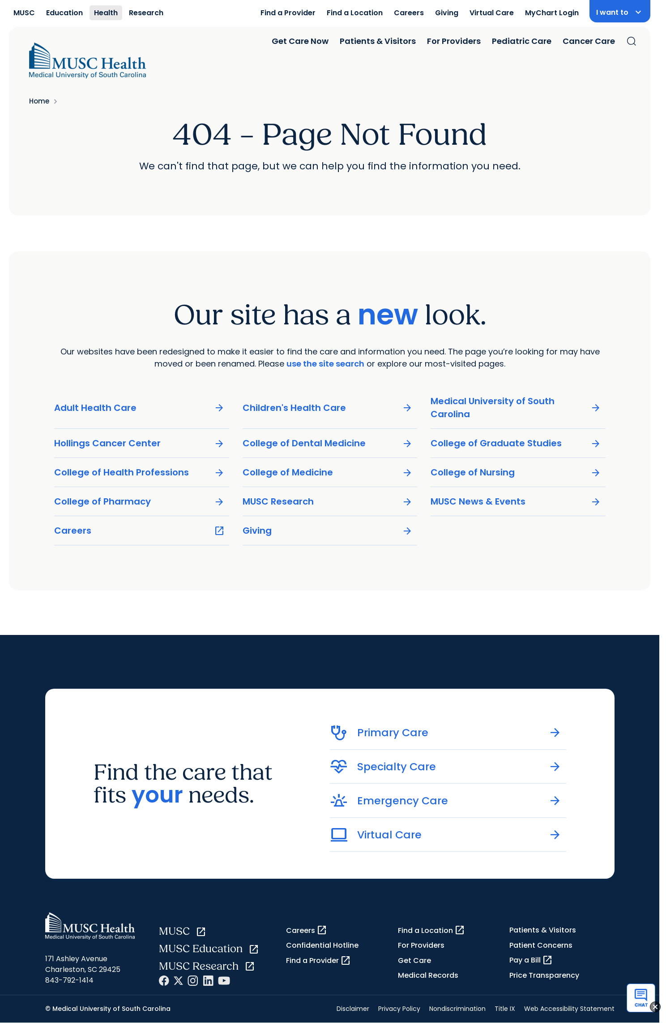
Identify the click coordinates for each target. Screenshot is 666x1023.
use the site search (325, 363)
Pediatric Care (521, 41)
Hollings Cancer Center (139, 443)
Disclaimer (353, 1008)
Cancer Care (589, 41)
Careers (409, 13)
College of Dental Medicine (327, 443)
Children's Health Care (327, 407)
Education (64, 13)
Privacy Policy (399, 1008)
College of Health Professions (139, 472)
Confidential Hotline (322, 945)
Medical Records (428, 975)
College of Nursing (516, 472)
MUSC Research (327, 501)
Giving (446, 13)
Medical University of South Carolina (516, 407)
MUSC (24, 13)
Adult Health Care (139, 407)
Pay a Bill (531, 960)
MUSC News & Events (516, 501)
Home (39, 101)
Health (106, 13)
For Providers (454, 41)
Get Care (414, 960)
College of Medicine (327, 472)
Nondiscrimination (457, 1008)
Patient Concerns (540, 945)
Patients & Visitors (378, 41)
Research (146, 13)
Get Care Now (300, 41)
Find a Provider (288, 13)
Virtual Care (492, 13)
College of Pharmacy (139, 501)
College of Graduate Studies (516, 443)
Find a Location (355, 13)
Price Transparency (544, 975)
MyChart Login (552, 13)
